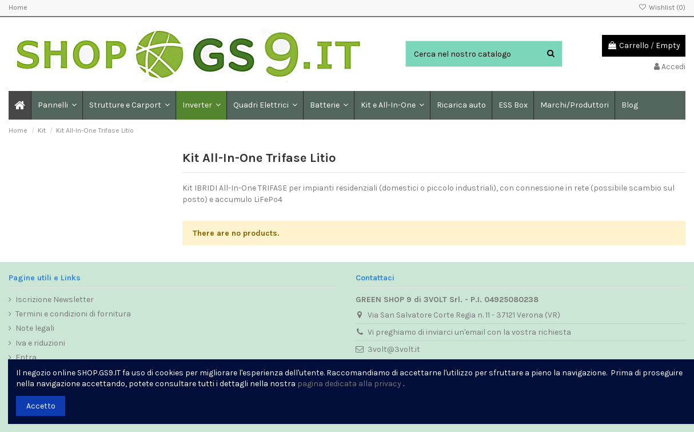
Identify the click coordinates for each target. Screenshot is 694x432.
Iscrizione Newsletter (54, 299)
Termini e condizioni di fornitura (73, 314)
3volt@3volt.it (394, 349)
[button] (129, 105)
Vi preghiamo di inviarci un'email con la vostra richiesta (469, 332)
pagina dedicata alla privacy (349, 384)
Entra (26, 357)
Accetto (40, 406)
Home (18, 7)
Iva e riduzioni (40, 343)
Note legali (34, 328)
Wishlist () (662, 7)
